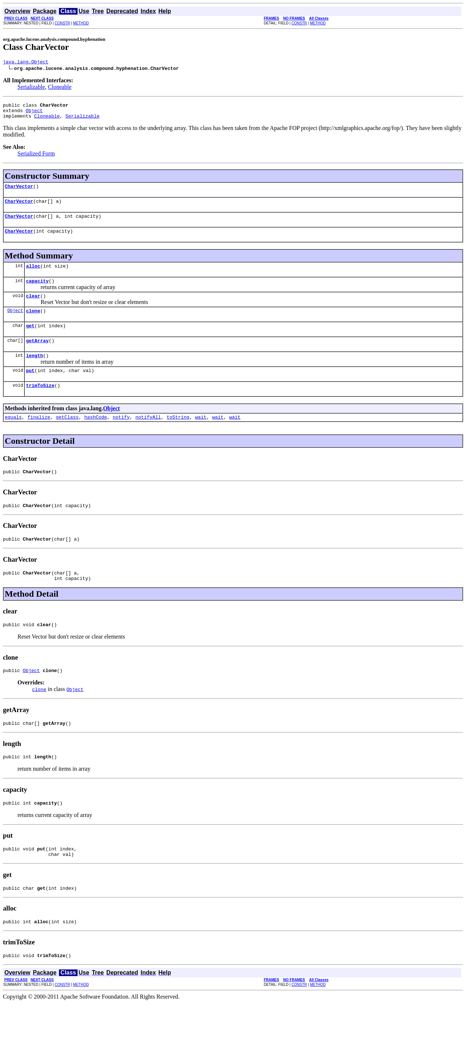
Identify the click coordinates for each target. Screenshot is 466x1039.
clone (33, 323)
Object (34, 113)
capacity (37, 291)
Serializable (31, 88)
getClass (67, 436)
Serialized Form (36, 158)
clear (33, 307)
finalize (38, 436)
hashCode (95, 436)
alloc (33, 275)
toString (178, 436)
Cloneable (60, 88)
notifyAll (148, 436)
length (34, 371)
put (30, 387)
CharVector (19, 191)
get (30, 339)
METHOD (81, 23)
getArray (37, 355)
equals (13, 436)
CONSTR (62, 23)
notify (121, 436)
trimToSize (40, 403)
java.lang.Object (25, 62)
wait (200, 436)
